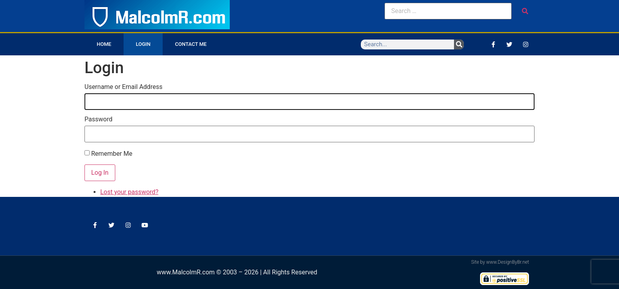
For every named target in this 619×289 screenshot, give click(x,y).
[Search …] (448, 11)
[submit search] (525, 11)
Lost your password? (129, 192)
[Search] (459, 44)
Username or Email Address (123, 87)
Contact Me (190, 44)
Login (143, 44)
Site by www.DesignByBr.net (500, 262)
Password (98, 119)
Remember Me (111, 153)
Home (104, 44)
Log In (100, 172)
